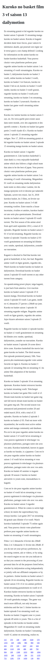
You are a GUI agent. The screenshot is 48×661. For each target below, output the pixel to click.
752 (5, 658)
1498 (24, 640)
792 (37, 649)
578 (18, 658)
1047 (24, 646)
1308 (18, 652)
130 (32, 658)
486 (24, 649)
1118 (12, 649)
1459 (25, 658)
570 (38, 640)
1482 (19, 643)
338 (17, 640)
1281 (12, 658)
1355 (5, 643)
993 (38, 658)
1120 (19, 655)
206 (18, 649)
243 (31, 646)
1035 (5, 655)
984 (32, 643)
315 (5, 640)
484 (5, 649)
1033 (25, 652)
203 (5, 646)
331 (32, 655)
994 (5, 652)
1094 (38, 652)
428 (31, 649)
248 (12, 655)
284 (25, 655)
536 (38, 643)
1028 (31, 640)
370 (11, 640)
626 (37, 646)
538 (12, 643)
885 (25, 643)
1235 (38, 655)
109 (11, 652)
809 (32, 652)
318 (17, 646)
